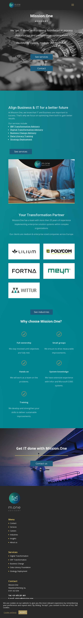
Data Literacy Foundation (20, 567)
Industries (14, 534)
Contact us (41, 463)
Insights (13, 538)
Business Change (17, 563)
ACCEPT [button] (23, 612)
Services (13, 527)
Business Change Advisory (23, 133)
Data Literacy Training (21, 136)
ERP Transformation (18, 560)
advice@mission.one (24, 598)
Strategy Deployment (21, 139)
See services (41, 56)
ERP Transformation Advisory (25, 126)
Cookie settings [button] (10, 612)
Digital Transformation (19, 556)
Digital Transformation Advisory (26, 129)
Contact (41, 68)
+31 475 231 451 (19, 595)
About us (13, 542)
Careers (13, 531)
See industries (41, 311)
